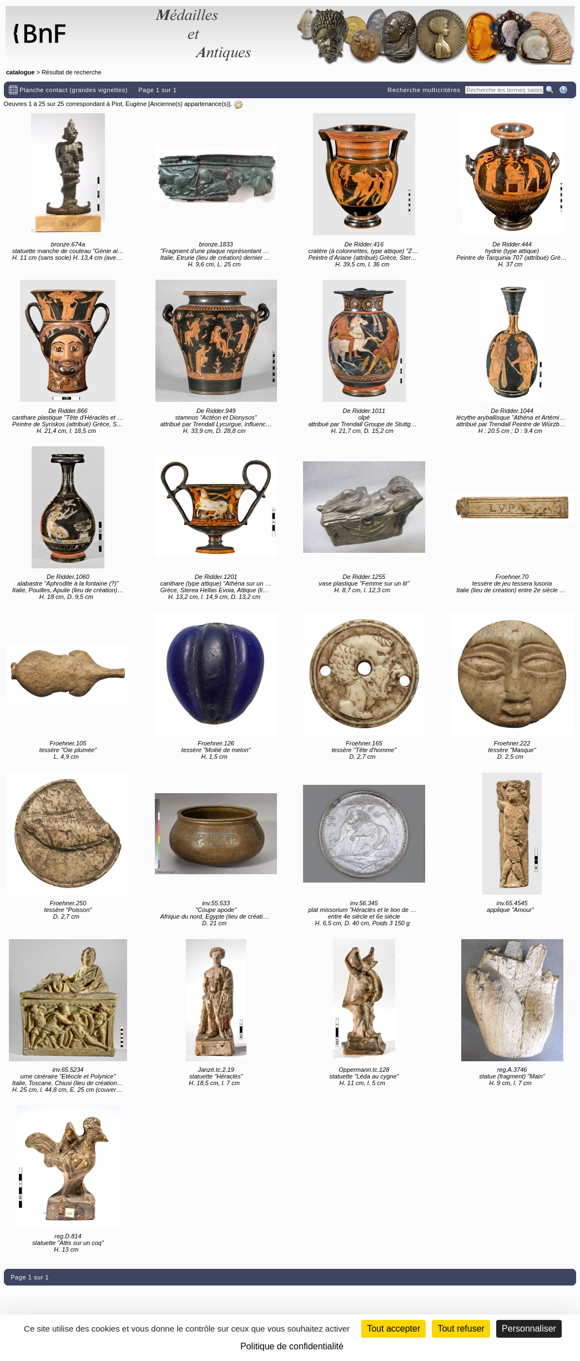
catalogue (20, 72)
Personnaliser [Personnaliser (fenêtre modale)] (529, 1328)
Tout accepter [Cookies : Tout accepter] (393, 1328)
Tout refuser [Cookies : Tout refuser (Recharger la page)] (460, 1328)
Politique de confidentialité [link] (292, 1346)
